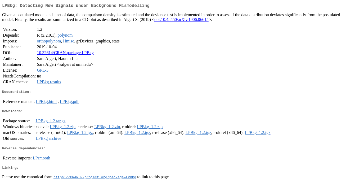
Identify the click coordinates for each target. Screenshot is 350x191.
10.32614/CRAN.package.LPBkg (65, 53)
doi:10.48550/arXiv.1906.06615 (181, 20)
